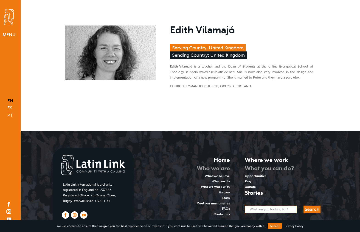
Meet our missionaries (213, 203)
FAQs (226, 209)
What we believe (217, 176)
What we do (221, 181)
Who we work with (215, 187)
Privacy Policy (294, 226)
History (224, 192)
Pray (248, 181)
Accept (275, 226)
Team (226, 198)
